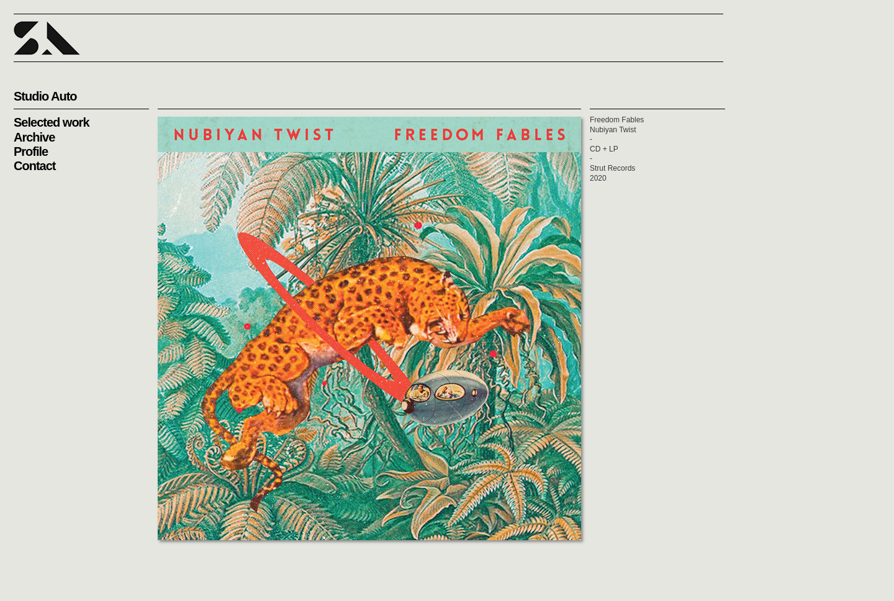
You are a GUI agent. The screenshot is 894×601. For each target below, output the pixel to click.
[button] (47, 37)
